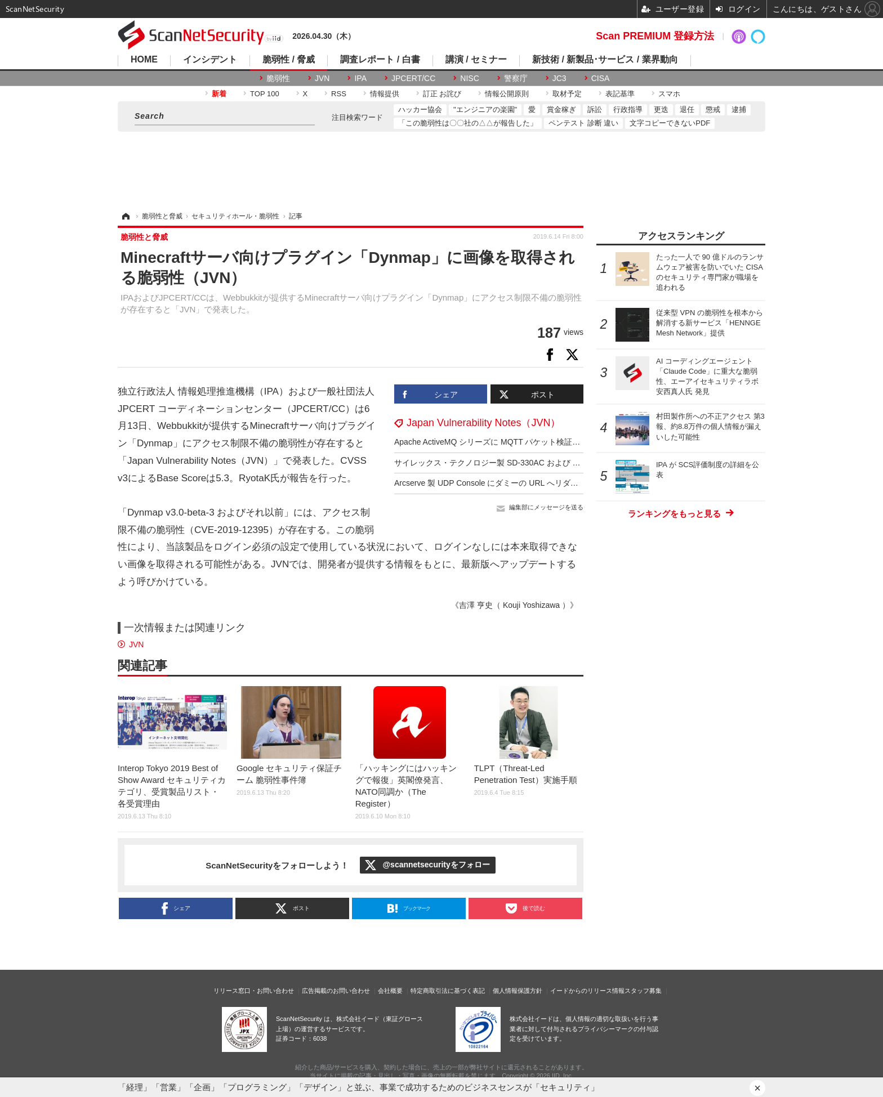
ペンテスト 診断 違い (583, 123)
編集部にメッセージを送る (546, 507)
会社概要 (390, 990)
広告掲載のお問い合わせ (336, 990)
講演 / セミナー (476, 59)
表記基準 (620, 93)
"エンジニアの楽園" (485, 109)
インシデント (210, 59)
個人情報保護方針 (517, 990)
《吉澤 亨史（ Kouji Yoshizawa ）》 (514, 605)
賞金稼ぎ (561, 109)
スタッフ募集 (643, 990)
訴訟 (594, 109)
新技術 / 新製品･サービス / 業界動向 (605, 59)
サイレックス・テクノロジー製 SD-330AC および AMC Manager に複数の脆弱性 (537, 462)
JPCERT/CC (413, 78)
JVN (322, 78)
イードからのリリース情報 (587, 990)
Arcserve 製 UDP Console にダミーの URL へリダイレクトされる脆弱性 (521, 482)
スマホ (669, 93)
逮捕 (739, 109)
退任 (687, 109)
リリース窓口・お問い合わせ (253, 990)
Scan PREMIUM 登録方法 (655, 36)
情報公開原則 (507, 93)
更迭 (661, 109)
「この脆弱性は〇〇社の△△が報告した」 (467, 123)
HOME (144, 59)
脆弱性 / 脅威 (288, 59)
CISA (600, 78)
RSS (338, 93)
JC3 (559, 78)
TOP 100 (264, 93)
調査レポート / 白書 (380, 59)
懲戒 (713, 109)
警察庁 (516, 78)
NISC (469, 78)
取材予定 (567, 93)
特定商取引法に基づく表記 (448, 990)
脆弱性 (278, 78)
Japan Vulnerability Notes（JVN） (483, 422)
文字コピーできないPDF (670, 123)
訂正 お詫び (442, 93)
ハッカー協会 (420, 109)
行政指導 (628, 109)
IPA (360, 78)
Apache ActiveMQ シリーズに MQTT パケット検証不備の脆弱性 (506, 441)
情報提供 (384, 93)
